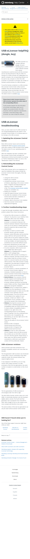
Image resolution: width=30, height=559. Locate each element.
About (15, 479)
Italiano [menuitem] (15, 498)
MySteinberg (15, 472)
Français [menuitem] (15, 495)
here (18, 93)
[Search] (15, 12)
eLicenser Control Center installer (19, 188)
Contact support (25, 428)
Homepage (15, 469)
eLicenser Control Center (18, 145)
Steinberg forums (5, 428)
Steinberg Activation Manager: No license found (14, 458)
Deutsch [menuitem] (15, 488)
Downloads (15, 476)
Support (9, 8)
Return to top (6, 435)
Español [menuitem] (15, 492)
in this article (19, 43)
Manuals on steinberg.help (15, 428)
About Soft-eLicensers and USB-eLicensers (13, 446)
